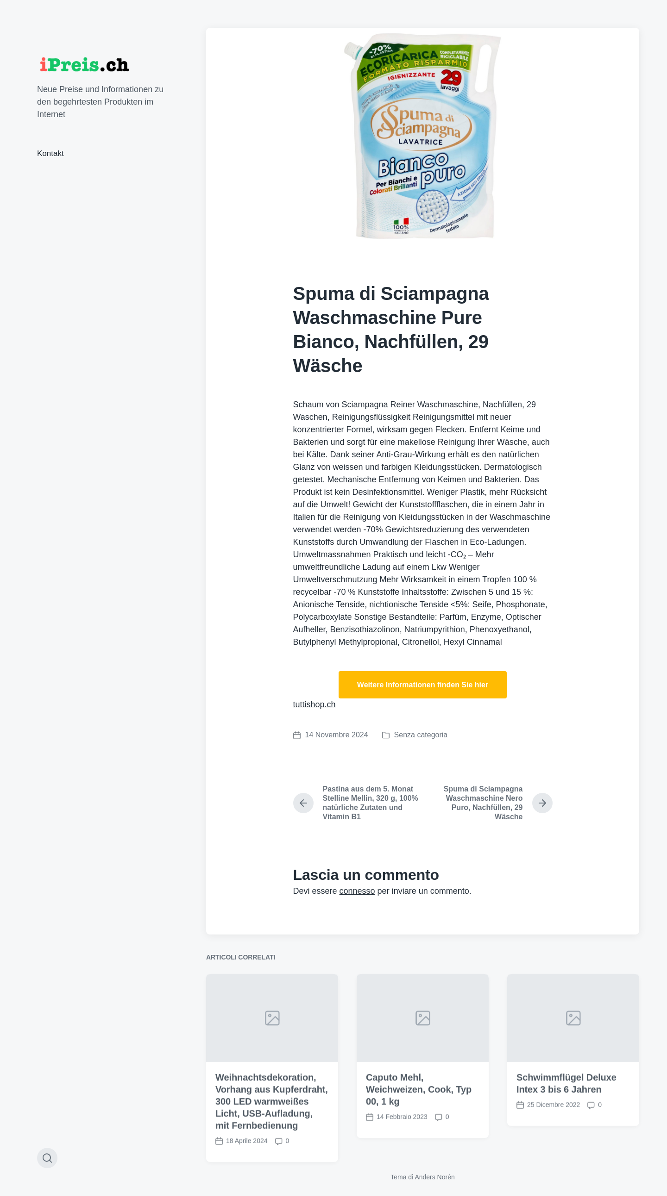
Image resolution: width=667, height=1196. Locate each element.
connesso (357, 891)
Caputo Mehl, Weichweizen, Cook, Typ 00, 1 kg (419, 1120)
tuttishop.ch (314, 704)
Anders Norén (434, 1177)
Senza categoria (421, 735)
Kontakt (50, 153)
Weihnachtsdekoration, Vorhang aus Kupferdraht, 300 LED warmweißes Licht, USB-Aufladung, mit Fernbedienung (271, 1132)
